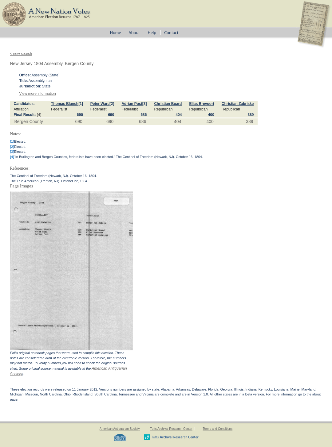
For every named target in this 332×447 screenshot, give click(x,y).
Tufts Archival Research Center (171, 428)
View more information (37, 93)
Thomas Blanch (64, 104)
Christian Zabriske (238, 104)
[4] (39, 115)
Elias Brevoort (201, 104)
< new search (21, 54)
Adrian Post (131, 104)
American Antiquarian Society (120, 428)
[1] (80, 104)
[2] (112, 104)
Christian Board (168, 104)
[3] (144, 104)
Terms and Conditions (217, 428)
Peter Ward (100, 104)
